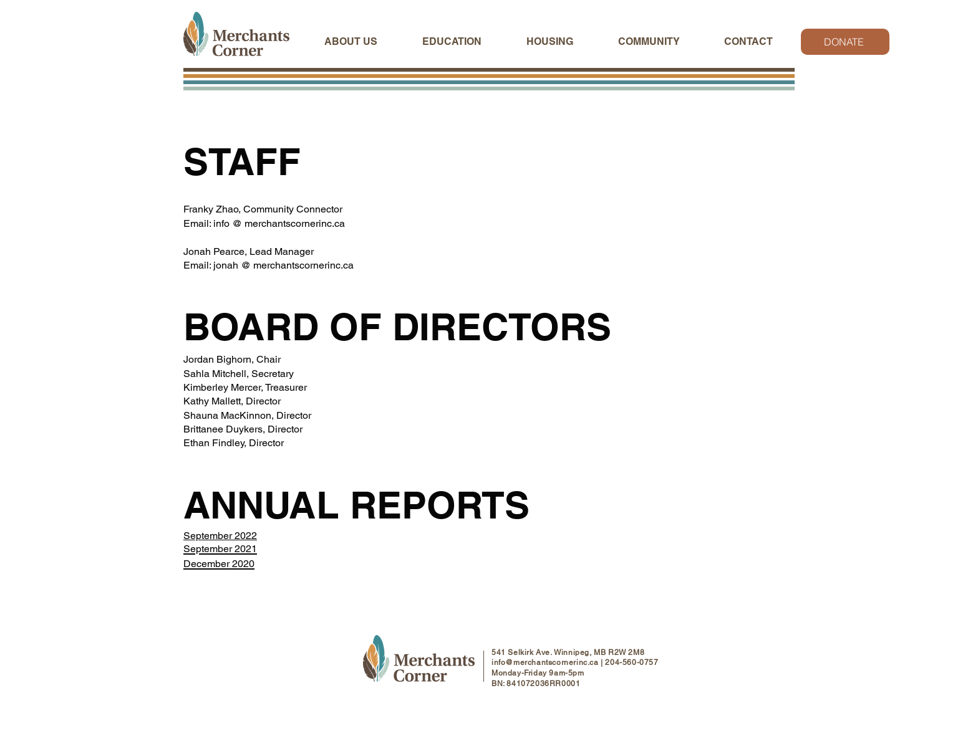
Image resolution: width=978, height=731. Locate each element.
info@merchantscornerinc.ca (545, 662)
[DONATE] (845, 42)
